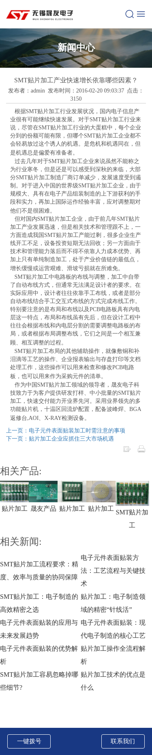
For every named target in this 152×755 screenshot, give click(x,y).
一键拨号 (29, 741)
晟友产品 (43, 508)
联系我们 (123, 741)
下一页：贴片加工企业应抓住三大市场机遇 (60, 439)
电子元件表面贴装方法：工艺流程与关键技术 (113, 570)
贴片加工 (15, 508)
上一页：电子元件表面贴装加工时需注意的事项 (65, 431)
